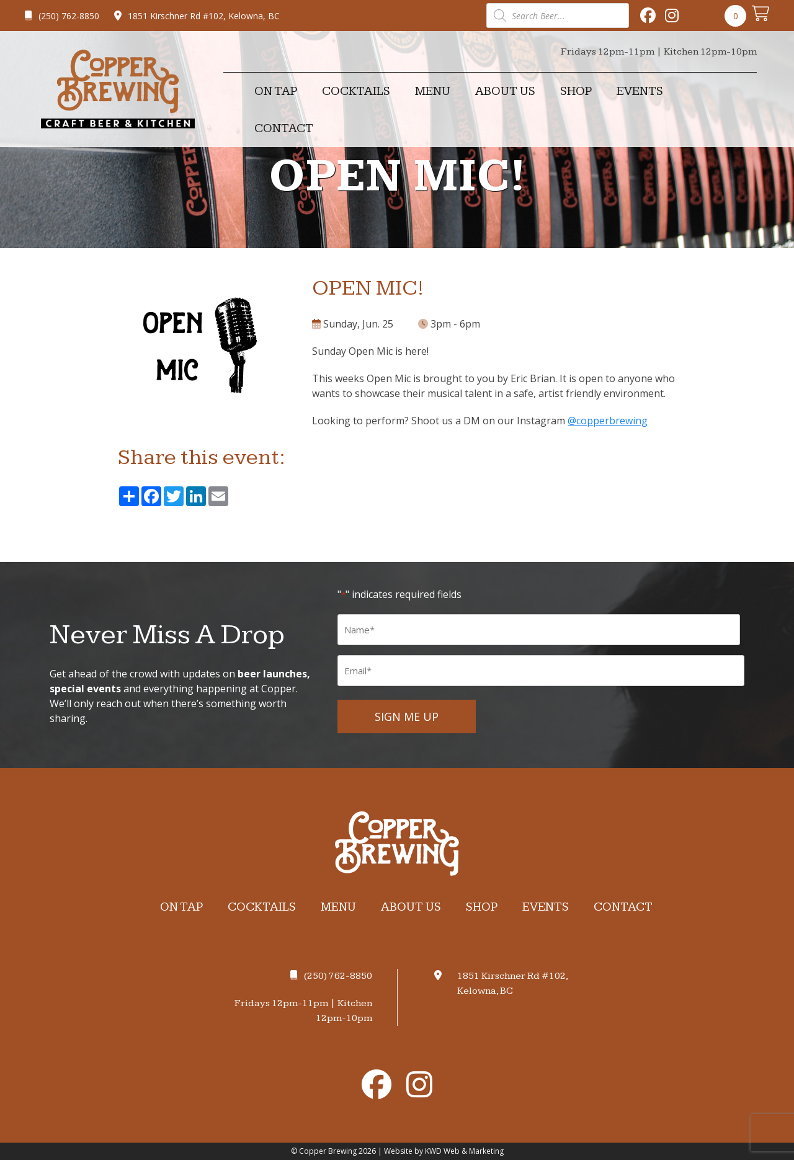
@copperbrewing (608, 420)
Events (640, 91)
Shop (576, 91)
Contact (283, 128)
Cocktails (356, 91)
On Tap (275, 91)
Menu (432, 91)
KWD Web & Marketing (464, 1151)
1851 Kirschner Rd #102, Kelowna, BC (197, 16)
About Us (505, 91)
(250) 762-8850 (62, 16)
